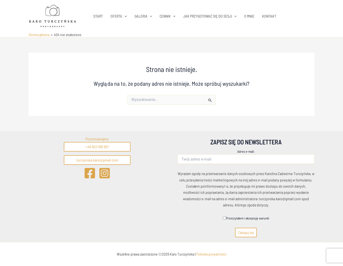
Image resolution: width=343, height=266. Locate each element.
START (98, 16)
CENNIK (168, 16)
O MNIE (249, 16)
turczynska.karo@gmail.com (97, 160)
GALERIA (143, 16)
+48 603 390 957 (97, 146)
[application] (124, 16)
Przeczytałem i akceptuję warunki (246, 218)
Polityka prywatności (211, 254)
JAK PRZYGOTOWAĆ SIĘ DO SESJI (210, 16)
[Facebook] (90, 173)
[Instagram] (105, 173)
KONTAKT (269, 16)
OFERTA (119, 16)
